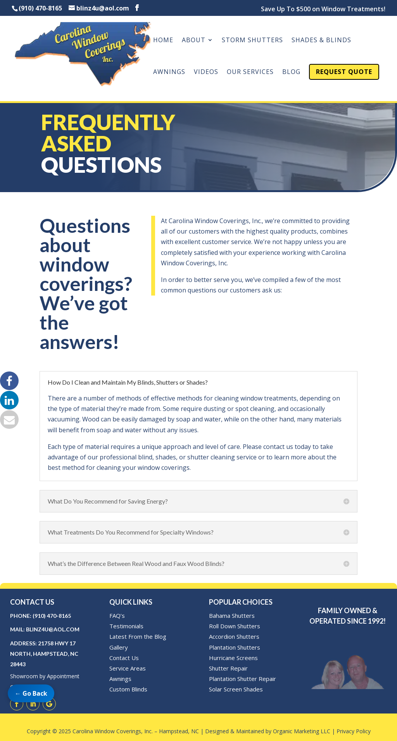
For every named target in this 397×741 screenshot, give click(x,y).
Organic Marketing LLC (301, 731)
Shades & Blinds (321, 40)
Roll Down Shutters (234, 626)
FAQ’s (117, 615)
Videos (206, 72)
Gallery (118, 647)
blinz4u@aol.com (52, 629)
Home (163, 40)
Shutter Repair (228, 668)
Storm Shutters (252, 40)
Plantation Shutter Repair (242, 679)
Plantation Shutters (234, 647)
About (193, 40)
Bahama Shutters (232, 615)
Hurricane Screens (233, 658)
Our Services (250, 72)
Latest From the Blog (137, 636)
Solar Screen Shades (236, 689)
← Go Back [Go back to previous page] (31, 693)
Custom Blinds (128, 689)
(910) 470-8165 (52, 615)
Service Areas (127, 668)
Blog (291, 72)
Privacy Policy (354, 731)
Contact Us (124, 658)
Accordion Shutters (234, 636)
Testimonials (126, 626)
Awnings (169, 72)
